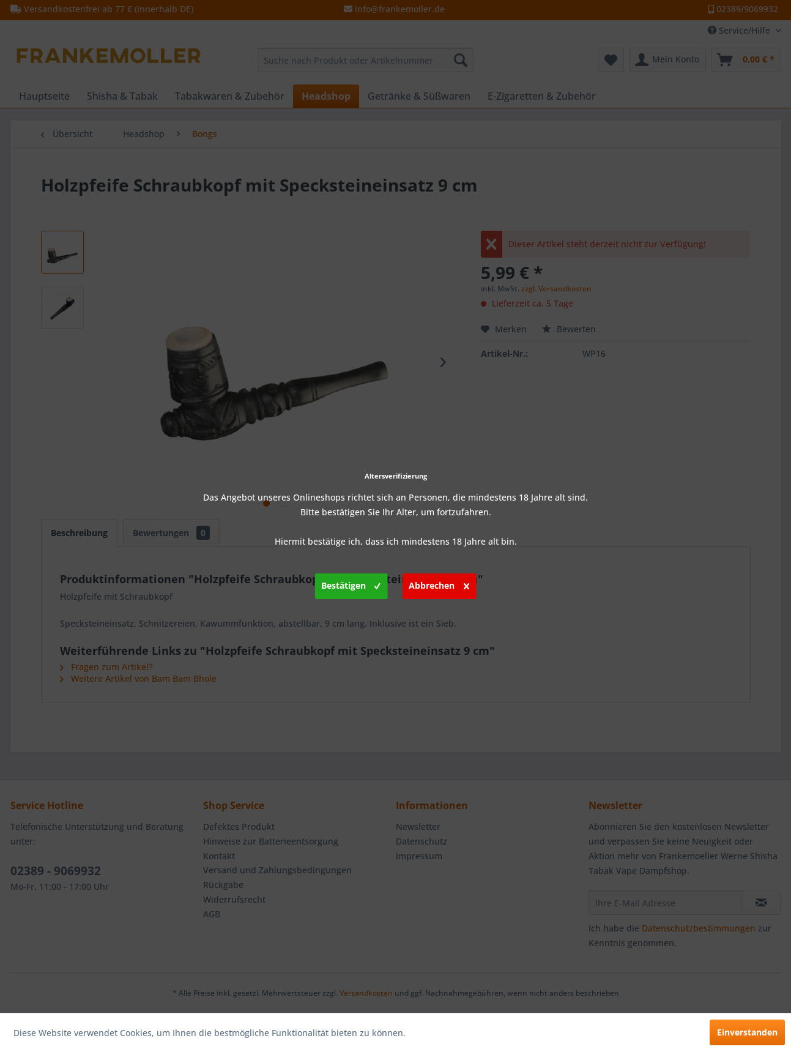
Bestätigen (351, 583)
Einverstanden (747, 1032)
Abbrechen (439, 583)
